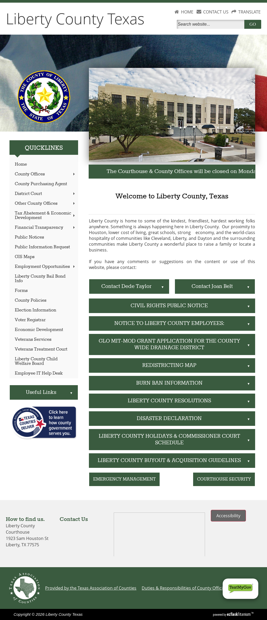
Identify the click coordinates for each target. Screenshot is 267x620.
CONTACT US (215, 12)
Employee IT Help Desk (39, 373)
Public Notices (29, 237)
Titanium (239, 614)
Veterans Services (33, 339)
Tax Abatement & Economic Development (45, 216)
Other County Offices (45, 203)
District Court (45, 194)
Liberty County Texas (75, 18)
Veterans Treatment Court (41, 349)
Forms (21, 290)
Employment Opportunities (45, 266)
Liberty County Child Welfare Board (36, 361)
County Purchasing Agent (41, 184)
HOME (187, 12)
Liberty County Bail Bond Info (40, 279)
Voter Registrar (30, 320)
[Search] (211, 24)
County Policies (30, 300)
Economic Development (39, 330)
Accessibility (228, 516)
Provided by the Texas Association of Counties (90, 588)
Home (21, 164)
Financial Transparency (45, 227)
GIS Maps (25, 257)
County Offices (45, 174)
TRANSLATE (249, 12)
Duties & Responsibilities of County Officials (185, 588)
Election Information (35, 310)
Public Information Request (42, 247)
